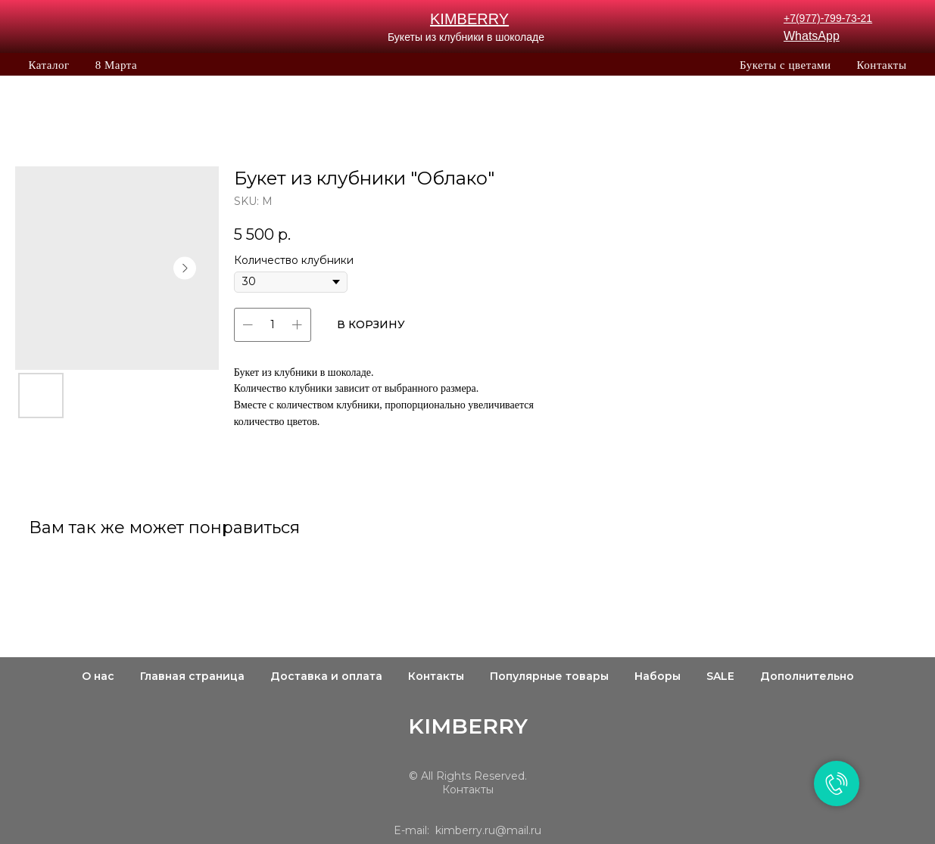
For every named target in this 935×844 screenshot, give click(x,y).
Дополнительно (807, 676)
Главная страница (192, 676)
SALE (720, 676)
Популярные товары (549, 676)
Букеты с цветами (785, 65)
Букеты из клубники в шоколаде (466, 37)
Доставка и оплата (326, 676)
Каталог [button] (49, 65)
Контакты (882, 65)
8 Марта (116, 65)
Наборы (657, 676)
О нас (98, 676)
